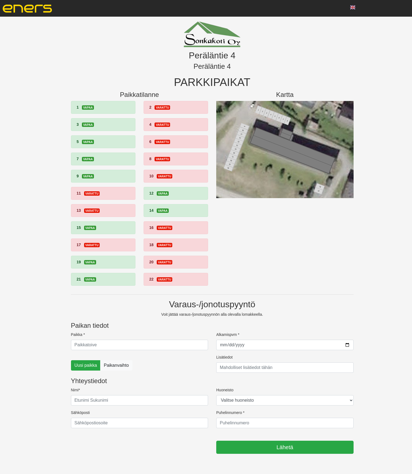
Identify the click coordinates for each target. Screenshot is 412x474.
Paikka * (78, 334)
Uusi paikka (86, 365)
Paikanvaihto (116, 365)
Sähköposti (80, 412)
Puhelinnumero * (230, 412)
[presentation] (112, 443)
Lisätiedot (224, 357)
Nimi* (75, 390)
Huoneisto (224, 390)
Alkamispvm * (227, 334)
